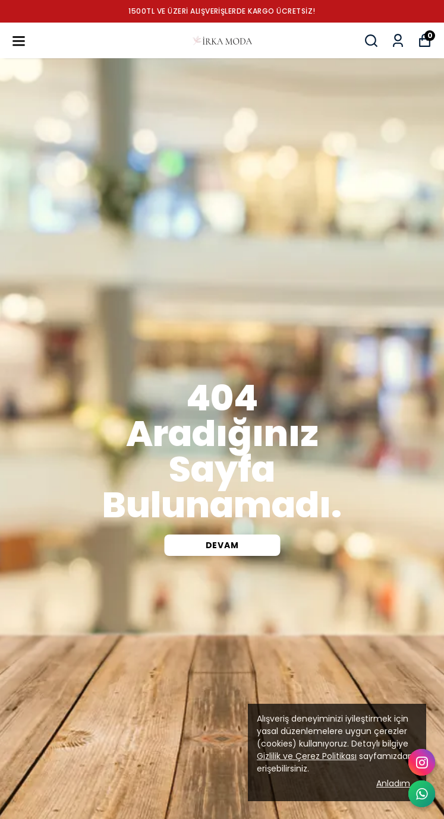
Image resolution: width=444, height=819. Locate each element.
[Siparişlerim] (398, 40)
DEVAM (222, 545)
